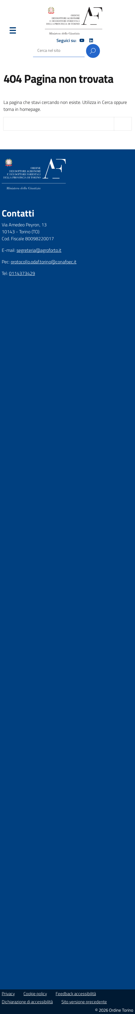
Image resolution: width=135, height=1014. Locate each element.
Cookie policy (35, 993)
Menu (12, 32)
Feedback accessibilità (76, 993)
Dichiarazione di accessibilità (27, 1001)
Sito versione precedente (84, 1001)
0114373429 (22, 273)
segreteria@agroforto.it (39, 250)
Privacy (8, 993)
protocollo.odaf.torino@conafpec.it (43, 261)
